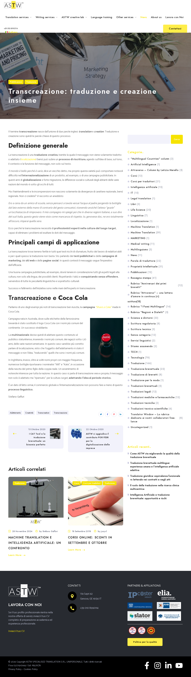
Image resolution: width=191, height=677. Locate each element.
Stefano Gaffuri (50, 531)
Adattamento (15, 412)
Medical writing (142, 244)
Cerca (131, 131)
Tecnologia (140, 357)
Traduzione (31, 82)
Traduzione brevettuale (148, 369)
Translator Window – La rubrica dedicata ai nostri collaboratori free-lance (157, 418)
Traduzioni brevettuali (146, 386)
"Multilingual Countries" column (152, 159)
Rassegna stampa (143, 278)
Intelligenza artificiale (147, 187)
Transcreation (43, 412)
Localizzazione (142, 221)
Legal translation (143, 198)
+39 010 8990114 (89, 608)
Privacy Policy (14, 669)
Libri (135, 204)
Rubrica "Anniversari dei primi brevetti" (157, 285)
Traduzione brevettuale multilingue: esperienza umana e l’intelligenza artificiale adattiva (154, 466)
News (136, 255)
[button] (11, 29)
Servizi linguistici (143, 340)
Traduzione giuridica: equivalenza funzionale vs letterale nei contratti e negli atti (155, 477)
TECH (136, 352)
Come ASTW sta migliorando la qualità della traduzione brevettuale (155, 455)
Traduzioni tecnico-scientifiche (151, 409)
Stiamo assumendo (144, 346)
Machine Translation (145, 227)
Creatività (29, 412)
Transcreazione (60, 412)
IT (135, 193)
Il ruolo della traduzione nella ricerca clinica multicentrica (154, 487)
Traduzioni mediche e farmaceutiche (155, 397)
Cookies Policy (31, 669)
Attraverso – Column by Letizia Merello (157, 170)
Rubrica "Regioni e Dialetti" (149, 312)
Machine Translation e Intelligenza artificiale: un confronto (34, 542)
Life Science (141, 210)
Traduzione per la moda (147, 380)
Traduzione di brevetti (146, 374)
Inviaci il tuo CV (16, 631)
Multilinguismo (141, 249)
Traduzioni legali (144, 392)
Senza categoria (143, 335)
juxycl (104, 531)
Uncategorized (141, 427)
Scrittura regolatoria (145, 323)
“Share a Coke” (103, 307)
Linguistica (139, 215)
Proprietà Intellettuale (147, 266)
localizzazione (28, 159)
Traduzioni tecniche (145, 403)
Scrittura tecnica (143, 329)
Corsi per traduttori (91, 483)
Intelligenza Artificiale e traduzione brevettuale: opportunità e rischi (150, 496)
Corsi (76, 483)
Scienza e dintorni (144, 318)
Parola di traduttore (146, 261)
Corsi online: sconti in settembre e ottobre (90, 540)
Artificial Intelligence (145, 164)
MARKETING (140, 238)
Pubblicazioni (16, 82)
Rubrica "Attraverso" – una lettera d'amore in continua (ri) (152, 294)
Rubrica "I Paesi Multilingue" (151, 306)
